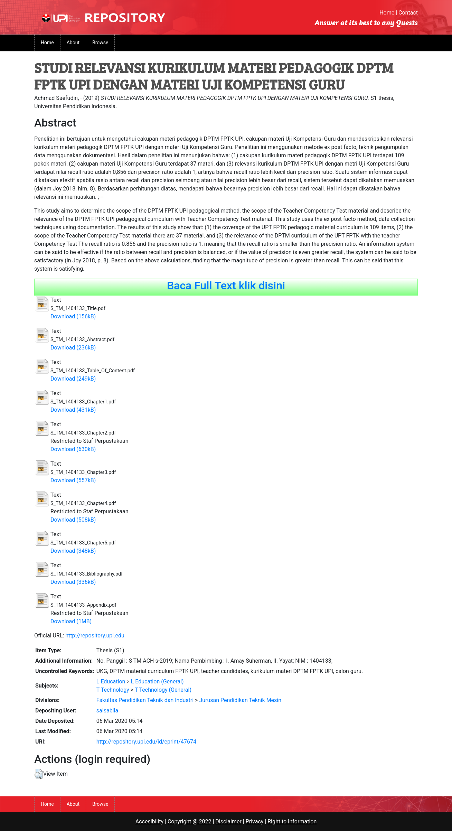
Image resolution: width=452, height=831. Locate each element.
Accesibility (149, 821)
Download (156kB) (73, 316)
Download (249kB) (73, 378)
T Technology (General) (163, 690)
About (73, 42)
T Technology (112, 690)
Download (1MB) (71, 621)
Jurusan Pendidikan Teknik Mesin (240, 700)
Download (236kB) (73, 347)
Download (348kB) (73, 551)
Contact (408, 12)
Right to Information (292, 821)
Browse (100, 42)
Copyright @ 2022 (189, 821)
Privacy (255, 821)
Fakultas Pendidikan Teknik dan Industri (145, 700)
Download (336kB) (73, 582)
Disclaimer (228, 821)
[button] (39, 774)
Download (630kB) (73, 449)
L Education (110, 681)
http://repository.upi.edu (94, 635)
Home (386, 12)
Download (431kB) (73, 410)
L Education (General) (157, 681)
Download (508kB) (73, 519)
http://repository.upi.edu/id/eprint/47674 (146, 741)
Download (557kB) (73, 480)
